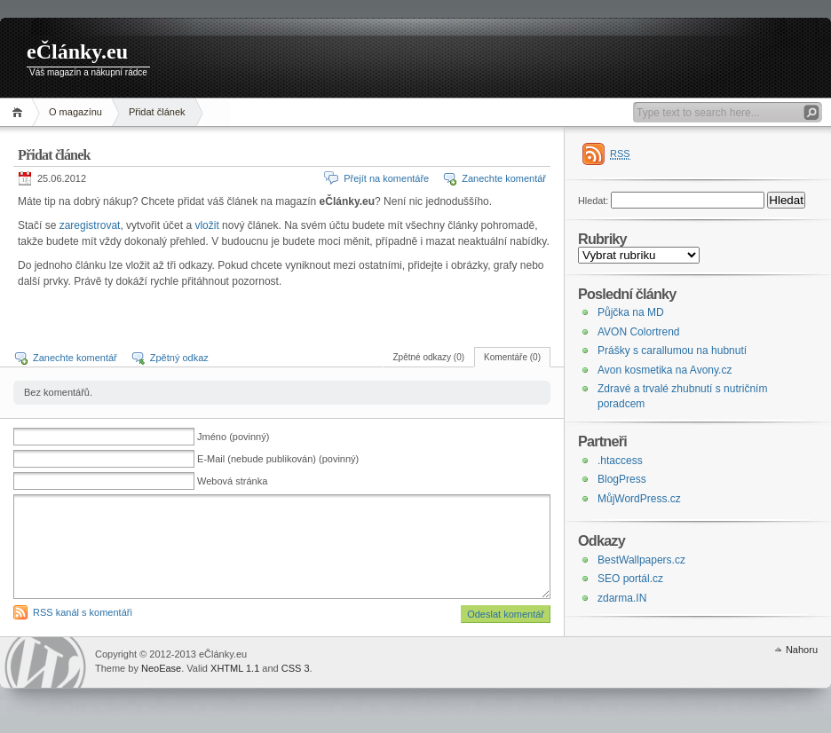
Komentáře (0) (512, 357)
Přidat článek (157, 111)
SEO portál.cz (630, 578)
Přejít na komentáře (386, 178)
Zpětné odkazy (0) (428, 357)
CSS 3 (295, 668)
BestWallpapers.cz (641, 560)
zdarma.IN (622, 598)
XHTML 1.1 (234, 668)
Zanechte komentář (504, 178)
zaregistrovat (90, 225)
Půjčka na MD (631, 312)
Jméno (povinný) (233, 436)
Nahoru (802, 649)
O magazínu (75, 111)
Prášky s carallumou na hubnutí (672, 350)
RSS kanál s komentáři (82, 612)
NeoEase (161, 668)
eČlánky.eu (77, 51)
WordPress (45, 662)
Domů (20, 112)
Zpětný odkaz (179, 357)
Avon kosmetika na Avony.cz (665, 370)
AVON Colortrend (638, 332)
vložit (206, 225)
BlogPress (622, 479)
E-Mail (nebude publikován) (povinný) (278, 458)
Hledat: (593, 200)
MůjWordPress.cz (639, 499)
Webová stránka (232, 481)
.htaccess (620, 460)
